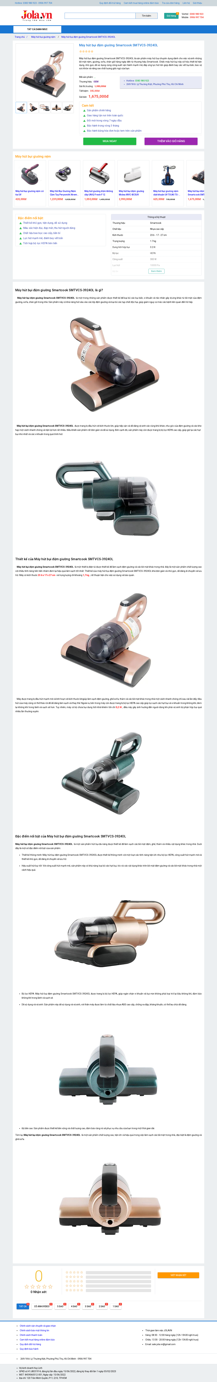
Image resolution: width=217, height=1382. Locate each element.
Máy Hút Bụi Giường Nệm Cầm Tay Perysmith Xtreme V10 (97, 193)
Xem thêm (156, 271)
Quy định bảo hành (29, 1349)
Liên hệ (186, 3)
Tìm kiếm (146, 15)
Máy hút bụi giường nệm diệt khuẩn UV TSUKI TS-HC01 (198, 193)
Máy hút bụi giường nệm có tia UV (62, 193)
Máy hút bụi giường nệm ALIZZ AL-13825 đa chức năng (26, 193)
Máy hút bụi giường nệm (43, 37)
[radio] (27, 1286)
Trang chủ (22, 36)
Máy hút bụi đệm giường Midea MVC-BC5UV (164, 193)
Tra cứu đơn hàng (171, 3)
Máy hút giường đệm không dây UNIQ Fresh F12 (131, 193)
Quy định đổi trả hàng (110, 3)
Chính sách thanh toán (31, 1335)
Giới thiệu (197, 3)
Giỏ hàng (171, 15)
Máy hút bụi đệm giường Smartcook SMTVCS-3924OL (88, 37)
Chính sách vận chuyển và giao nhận (38, 1326)
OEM (96, 81)
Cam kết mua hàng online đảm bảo (141, 3)
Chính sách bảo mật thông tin (34, 1330)
